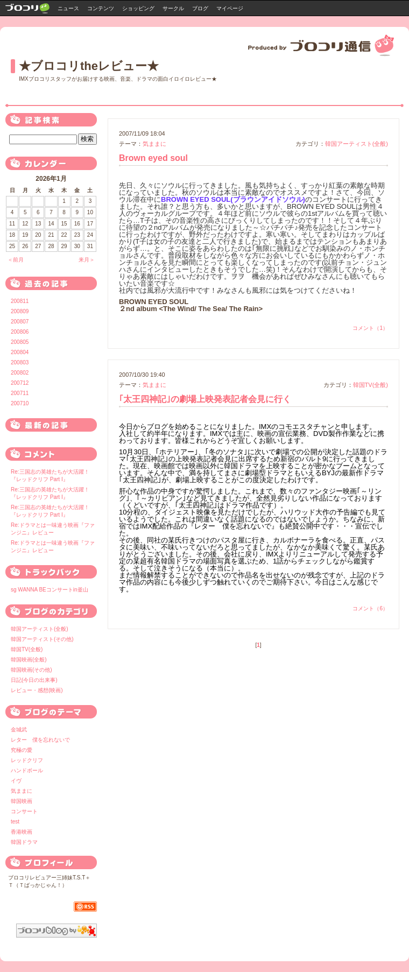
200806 (20, 332)
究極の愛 (21, 750)
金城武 (19, 729)
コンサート (24, 811)
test (15, 822)
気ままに (154, 143)
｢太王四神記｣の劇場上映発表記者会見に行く (205, 399)
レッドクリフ (27, 760)
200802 (20, 373)
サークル (173, 8)
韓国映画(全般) (29, 660)
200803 (20, 362)
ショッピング (138, 8)
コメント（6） (370, 608)
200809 (20, 311)
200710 (20, 403)
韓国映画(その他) (31, 670)
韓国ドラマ (24, 842)
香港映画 (21, 832)
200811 (20, 301)
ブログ (200, 8)
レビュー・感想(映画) (37, 690)
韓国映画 (21, 801)
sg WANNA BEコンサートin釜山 (49, 590)
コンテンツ (100, 8)
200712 (20, 383)
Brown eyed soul (153, 158)
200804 (20, 352)
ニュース (68, 8)
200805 (20, 342)
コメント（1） (370, 328)
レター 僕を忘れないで (40, 740)
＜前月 (16, 260)
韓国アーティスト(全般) (356, 143)
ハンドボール (27, 770)
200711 (20, 393)
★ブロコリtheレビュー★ (89, 66)
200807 (20, 322)
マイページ (229, 8)
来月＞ (87, 260)
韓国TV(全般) (370, 385)
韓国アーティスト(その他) (42, 639)
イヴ (16, 781)
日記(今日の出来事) (34, 680)
